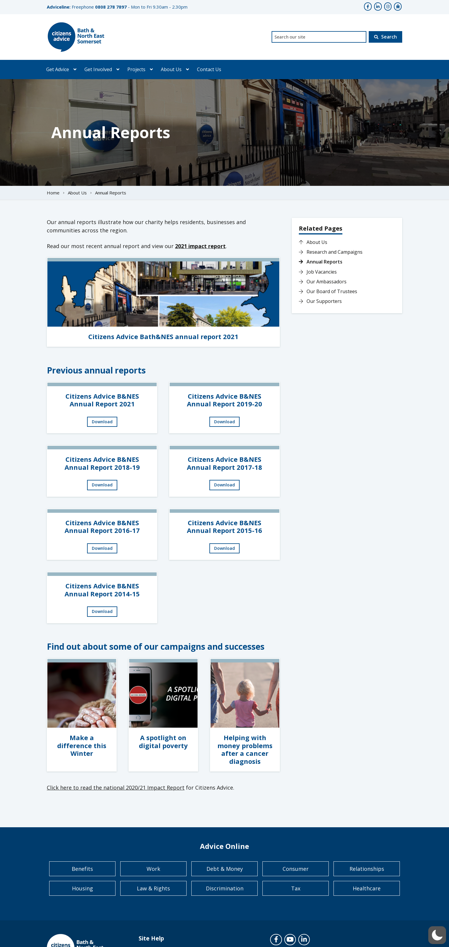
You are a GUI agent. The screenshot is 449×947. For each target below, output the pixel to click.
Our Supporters (320, 301)
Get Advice (57, 69)
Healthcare (367, 888)
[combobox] (319, 37)
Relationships (366, 868)
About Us (171, 69)
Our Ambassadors (323, 281)
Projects (136, 69)
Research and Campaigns (331, 252)
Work (153, 868)
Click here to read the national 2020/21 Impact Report (116, 787)
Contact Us (209, 69)
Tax (295, 888)
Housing (82, 888)
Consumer (296, 868)
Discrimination (224, 888)
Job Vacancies (318, 272)
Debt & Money (224, 868)
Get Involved (98, 69)
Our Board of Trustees (328, 291)
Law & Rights (153, 888)
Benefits (82, 868)
